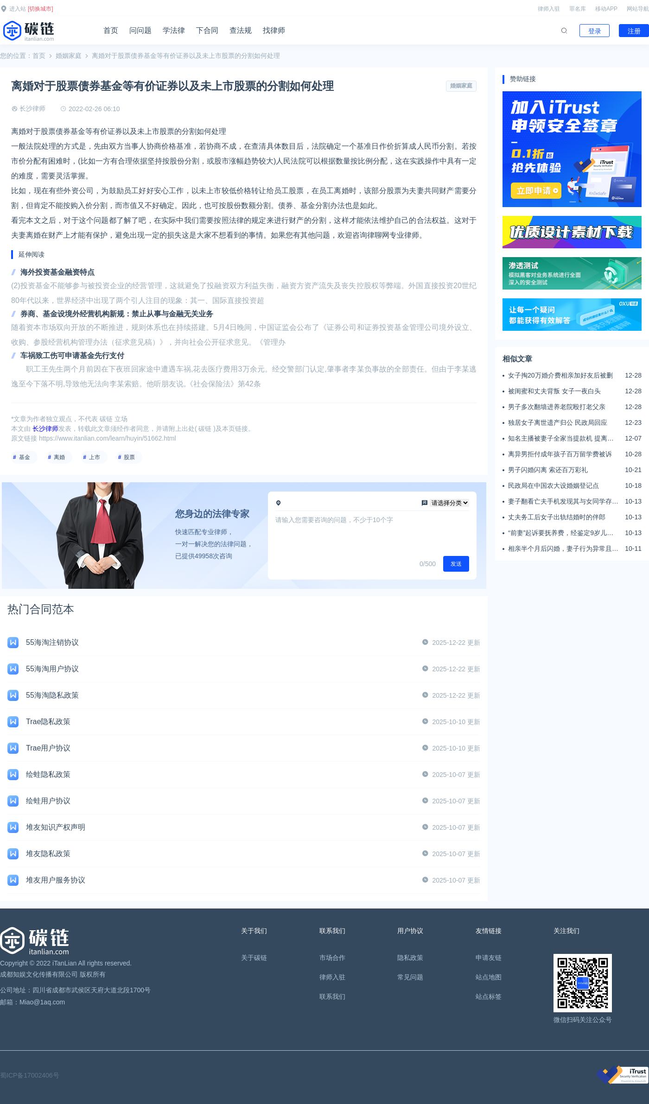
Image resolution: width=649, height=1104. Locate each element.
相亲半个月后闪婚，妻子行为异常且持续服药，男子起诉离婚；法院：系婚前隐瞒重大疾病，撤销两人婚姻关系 (563, 549)
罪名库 (577, 9)
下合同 (207, 30)
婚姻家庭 (69, 55)
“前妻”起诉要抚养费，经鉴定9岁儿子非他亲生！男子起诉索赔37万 (560, 533)
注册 (634, 31)
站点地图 (489, 977)
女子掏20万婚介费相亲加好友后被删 (560, 375)
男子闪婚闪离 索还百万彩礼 (548, 469)
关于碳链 (254, 957)
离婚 (59, 457)
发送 (456, 564)
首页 (110, 30)
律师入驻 (549, 9)
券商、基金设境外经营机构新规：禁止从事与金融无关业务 (116, 314)
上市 (94, 457)
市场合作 (332, 957)
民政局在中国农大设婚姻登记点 (553, 485)
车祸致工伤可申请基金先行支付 (72, 356)
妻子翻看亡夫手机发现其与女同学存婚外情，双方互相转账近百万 (563, 502)
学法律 (174, 30)
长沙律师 (32, 108)
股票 (129, 457)
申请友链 (489, 957)
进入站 (17, 9)
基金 (24, 457)
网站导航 (638, 9)
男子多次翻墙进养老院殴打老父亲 (556, 406)
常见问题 (410, 977)
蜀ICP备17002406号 (29, 1075)
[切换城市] (40, 9)
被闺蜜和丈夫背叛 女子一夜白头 (554, 391)
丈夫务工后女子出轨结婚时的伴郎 (556, 517)
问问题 (140, 30)
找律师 (274, 30)
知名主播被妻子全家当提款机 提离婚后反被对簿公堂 (561, 439)
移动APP (606, 9)
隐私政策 (410, 957)
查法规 (240, 30)
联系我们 (332, 996)
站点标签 (489, 996)
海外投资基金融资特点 (57, 272)
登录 (594, 31)
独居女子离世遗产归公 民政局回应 (557, 422)
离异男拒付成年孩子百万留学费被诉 (560, 454)
